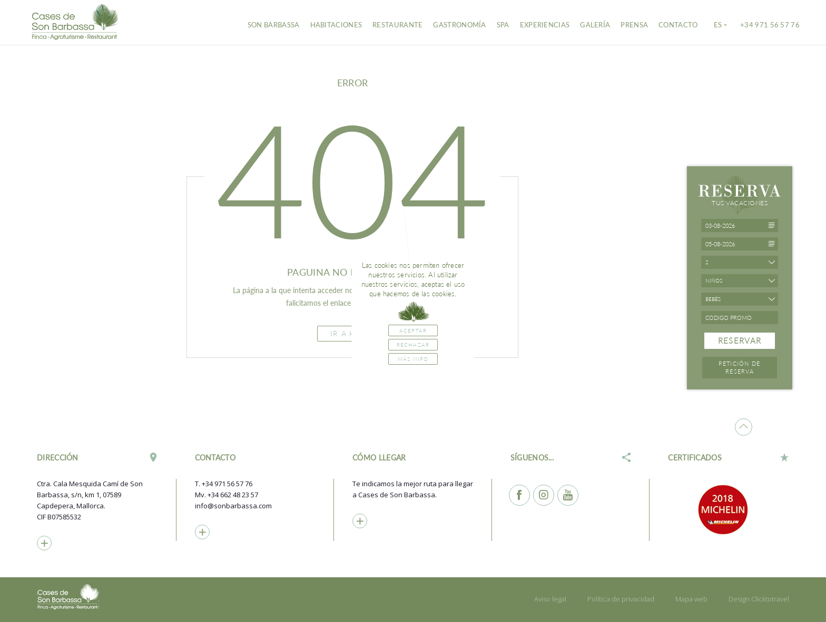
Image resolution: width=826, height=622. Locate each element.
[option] (729, 509)
